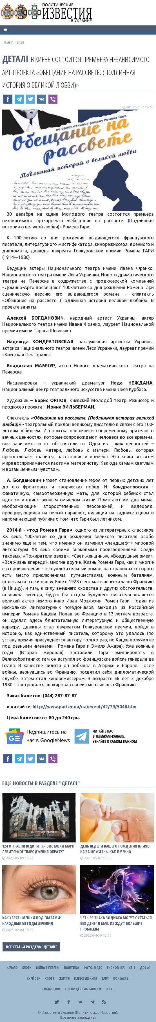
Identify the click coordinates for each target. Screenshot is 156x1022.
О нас (110, 989)
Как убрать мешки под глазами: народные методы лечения (31, 920)
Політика (71, 967)
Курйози (34, 978)
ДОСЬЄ (145, 967)
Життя (64, 978)
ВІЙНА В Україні (47, 967)
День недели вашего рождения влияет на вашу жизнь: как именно (115, 848)
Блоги (27, 967)
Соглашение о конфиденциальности (71, 989)
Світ (132, 967)
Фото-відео (92, 967)
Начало (12, 967)
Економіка (115, 967)
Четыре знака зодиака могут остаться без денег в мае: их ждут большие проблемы (116, 923)
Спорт (50, 978)
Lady (105, 978)
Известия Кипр (85, 978)
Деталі (15, 59)
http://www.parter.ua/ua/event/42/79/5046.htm (85, 706)
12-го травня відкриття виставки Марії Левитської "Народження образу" (38, 848)
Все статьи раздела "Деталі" (31, 946)
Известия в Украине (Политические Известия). (80, 1012)
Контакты (121, 978)
